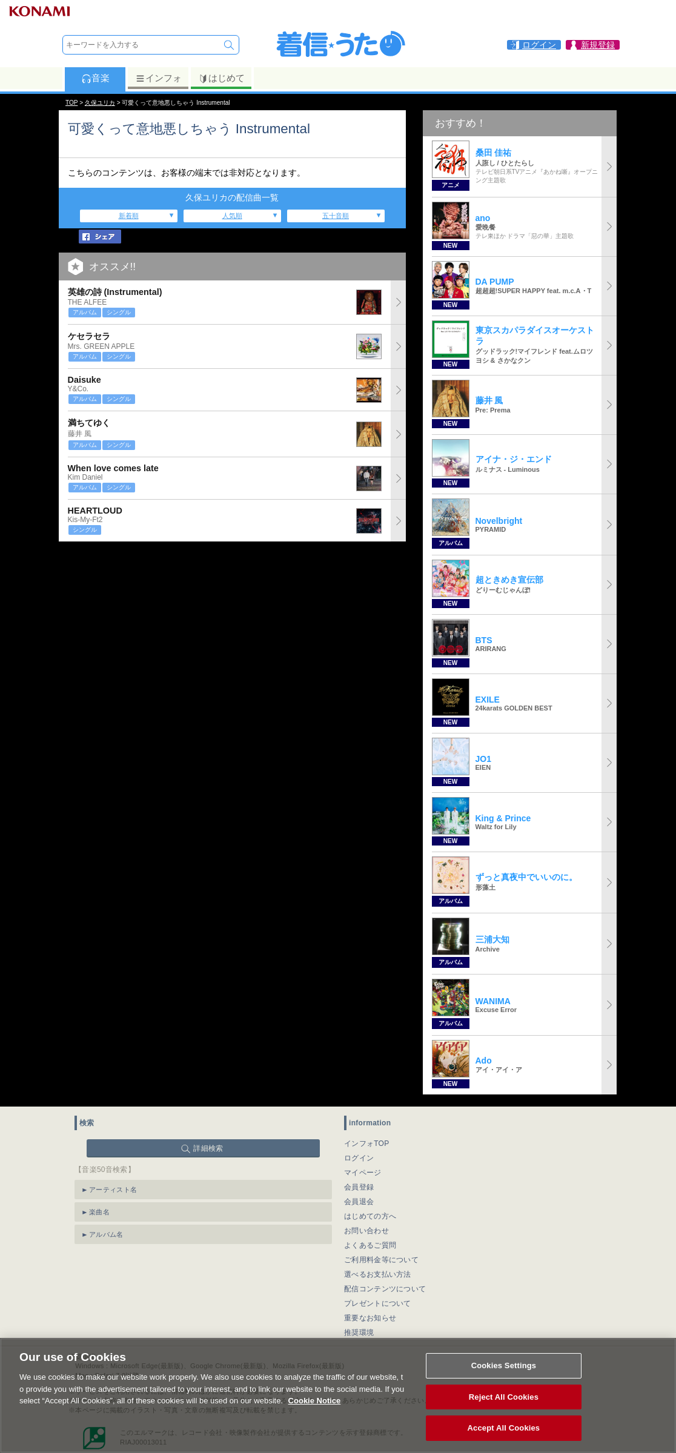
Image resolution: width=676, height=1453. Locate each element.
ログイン (359, 1158)
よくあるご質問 (370, 1245)
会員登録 (359, 1187)
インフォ (158, 78)
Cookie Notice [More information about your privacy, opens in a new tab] (314, 1404)
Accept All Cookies (504, 1432)
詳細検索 (208, 1148)
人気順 (232, 215)
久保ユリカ (100, 102)
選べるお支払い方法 (377, 1274)
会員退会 (359, 1201)
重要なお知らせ (370, 1318)
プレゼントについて (377, 1303)
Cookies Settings (504, 1369)
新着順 (129, 215)
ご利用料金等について (381, 1260)
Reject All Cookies (503, 1401)
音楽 (95, 78)
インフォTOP (366, 1143)
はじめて (221, 78)
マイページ (363, 1172)
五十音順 (335, 215)
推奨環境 (359, 1332)
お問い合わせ (366, 1230)
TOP (71, 102)
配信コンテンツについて (385, 1289)
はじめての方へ (370, 1216)
